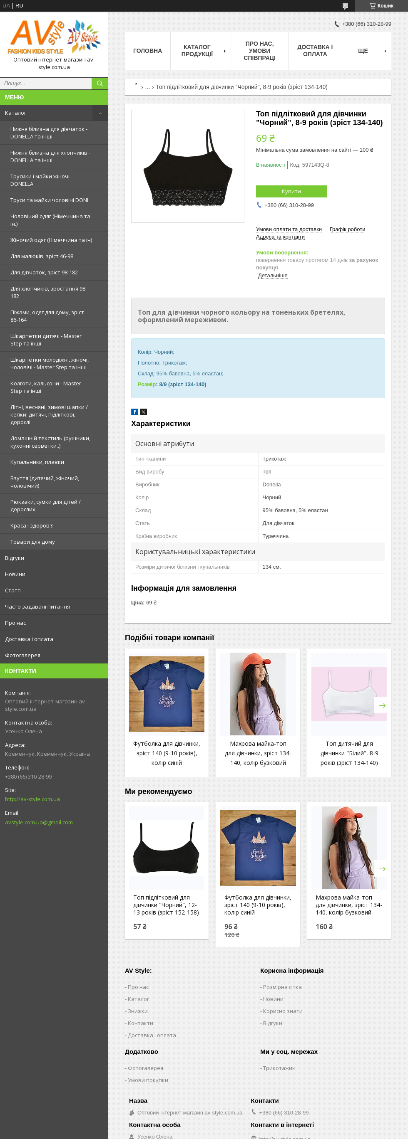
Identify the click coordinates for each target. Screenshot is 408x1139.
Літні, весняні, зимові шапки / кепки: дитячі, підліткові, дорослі (49, 414)
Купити (291, 191)
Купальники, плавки (37, 462)
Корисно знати (283, 1011)
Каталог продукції (197, 50)
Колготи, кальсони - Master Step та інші (45, 387)
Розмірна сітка (282, 987)
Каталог (15, 112)
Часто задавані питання (37, 606)
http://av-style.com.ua (32, 799)
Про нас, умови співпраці (260, 50)
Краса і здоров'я (32, 525)
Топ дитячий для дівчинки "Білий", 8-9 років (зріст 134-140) (349, 753)
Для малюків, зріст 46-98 (41, 256)
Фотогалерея (22, 655)
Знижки (138, 1011)
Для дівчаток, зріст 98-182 (44, 272)
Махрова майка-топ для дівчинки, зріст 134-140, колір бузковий (258, 753)
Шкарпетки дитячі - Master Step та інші (46, 339)
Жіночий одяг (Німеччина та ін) (51, 240)
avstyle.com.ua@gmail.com (39, 822)
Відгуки (14, 558)
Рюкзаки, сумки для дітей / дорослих (45, 505)
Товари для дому (32, 541)
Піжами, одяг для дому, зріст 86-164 (47, 315)
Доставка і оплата (29, 639)
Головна (147, 50)
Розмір (147, 384)
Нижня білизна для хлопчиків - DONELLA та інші (50, 156)
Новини (15, 574)
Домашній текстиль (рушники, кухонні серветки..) (50, 441)
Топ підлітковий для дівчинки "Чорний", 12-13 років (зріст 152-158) (166, 905)
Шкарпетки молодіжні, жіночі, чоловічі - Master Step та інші (49, 363)
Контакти (140, 1023)
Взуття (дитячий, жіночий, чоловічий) (44, 481)
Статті (13, 590)
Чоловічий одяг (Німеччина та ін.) (50, 219)
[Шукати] (100, 83)
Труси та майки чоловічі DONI (49, 200)
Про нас (15, 622)
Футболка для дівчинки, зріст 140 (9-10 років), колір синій (166, 753)
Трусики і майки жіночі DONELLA (40, 180)
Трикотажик (279, 1068)
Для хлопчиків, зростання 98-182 (48, 292)
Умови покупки (148, 1080)
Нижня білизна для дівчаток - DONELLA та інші (48, 132)
